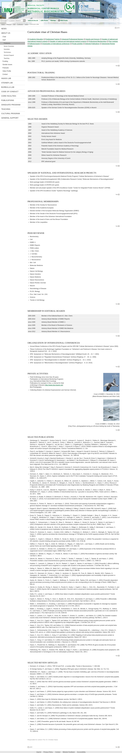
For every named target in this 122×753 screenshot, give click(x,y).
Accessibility (81, 752)
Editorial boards (34, 44)
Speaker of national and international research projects (68, 41)
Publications (7, 100)
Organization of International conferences (56, 44)
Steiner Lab (7, 83)
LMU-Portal (44, 20)
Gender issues (7, 64)
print (118, 28)
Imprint (38, 752)
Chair (4, 37)
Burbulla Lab (7, 87)
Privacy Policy (48, 752)
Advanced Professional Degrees (72, 39)
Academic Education (36, 39)
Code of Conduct (10, 92)
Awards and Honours (93, 39)
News (4, 29)
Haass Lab (6, 78)
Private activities (77, 44)
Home (3, 24)
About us (8, 24)
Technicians (7, 52)
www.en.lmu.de (33, 20)
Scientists (7, 49)
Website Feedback (69, 752)
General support (10, 118)
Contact (5, 74)
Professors (20, 24)
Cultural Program (10, 114)
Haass (26, 24)
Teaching (6, 58)
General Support (9, 55)
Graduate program (10, 105)
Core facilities (8, 96)
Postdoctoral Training (52, 39)
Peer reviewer (113, 41)
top (117, 65)
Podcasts (6, 68)
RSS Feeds (64, 20)
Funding (5, 61)
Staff (14, 24)
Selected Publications (92, 44)
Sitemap (53, 20)
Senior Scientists (9, 46)
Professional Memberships (97, 41)
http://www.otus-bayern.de (54, 385)
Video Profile (7, 71)
